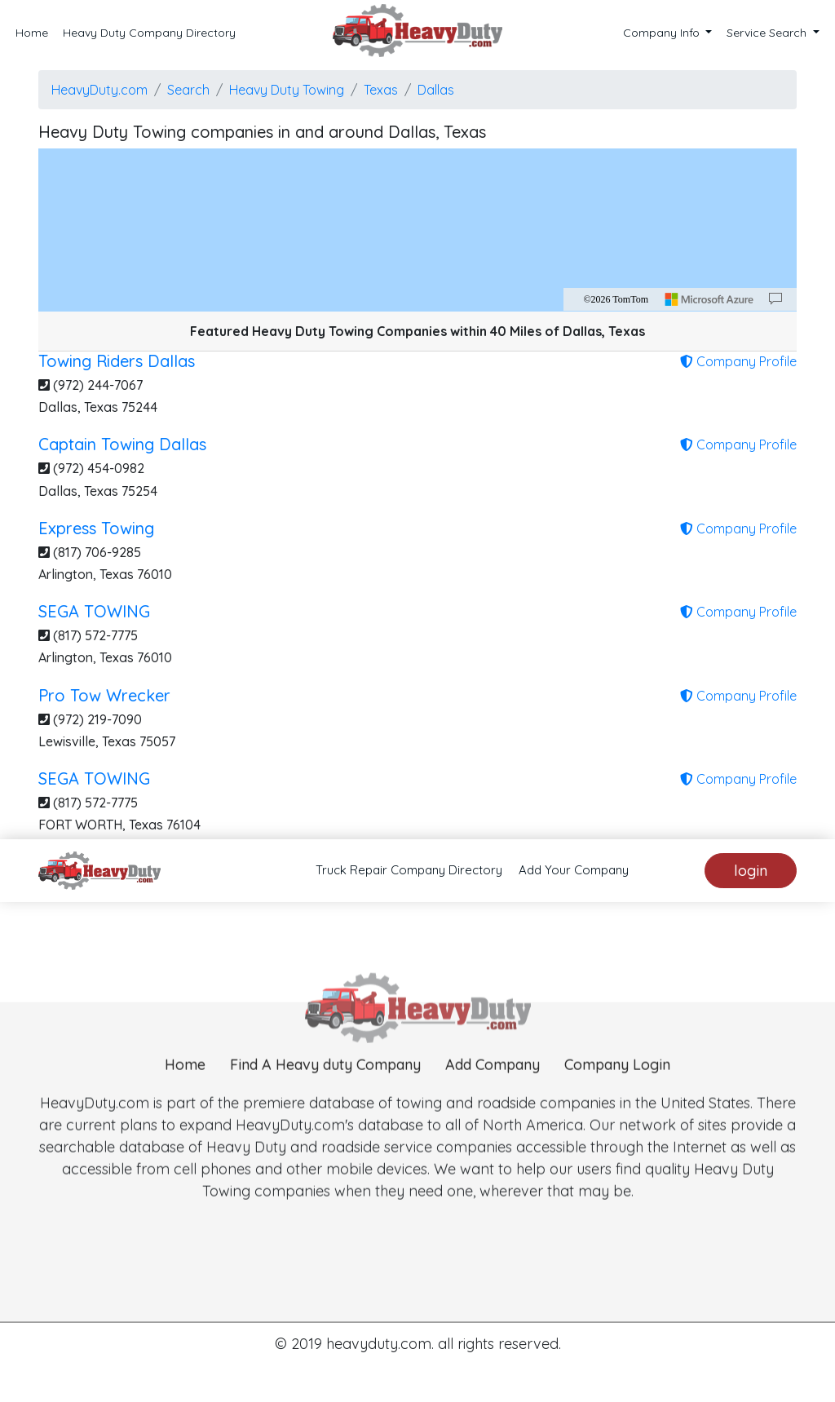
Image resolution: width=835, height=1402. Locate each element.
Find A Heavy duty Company (325, 1090)
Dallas (436, 90)
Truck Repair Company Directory (409, 870)
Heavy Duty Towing (286, 90)
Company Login (617, 1090)
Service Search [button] (768, 32)
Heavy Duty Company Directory (149, 32)
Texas (381, 90)
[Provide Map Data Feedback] (775, 299)
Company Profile (738, 361)
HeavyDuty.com (99, 90)
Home (31, 32)
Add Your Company (574, 870)
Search (188, 90)
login (750, 870)
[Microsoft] (709, 299)
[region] (417, 230)
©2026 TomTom (615, 299)
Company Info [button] (663, 32)
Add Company (492, 1090)
